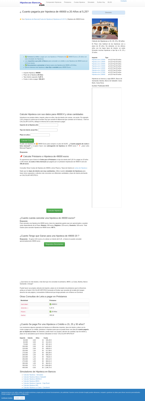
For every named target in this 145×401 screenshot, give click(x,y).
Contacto (124, 1)
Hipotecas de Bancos (32, 19)
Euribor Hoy (101, 2)
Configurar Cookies (6, 398)
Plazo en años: (25, 135)
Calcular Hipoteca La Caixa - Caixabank (36, 387)
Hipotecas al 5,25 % (59, 19)
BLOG (110, 2)
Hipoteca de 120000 (98, 64)
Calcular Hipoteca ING (30, 385)
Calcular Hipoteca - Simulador (33, 375)
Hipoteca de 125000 (98, 70)
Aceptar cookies (19, 398)
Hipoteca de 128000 (98, 74)
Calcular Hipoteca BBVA (31, 381)
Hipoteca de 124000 (98, 68)
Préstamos (67, 2)
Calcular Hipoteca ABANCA (32, 379)
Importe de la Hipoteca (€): (29, 125)
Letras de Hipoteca (80, 168)
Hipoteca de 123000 (98, 66)
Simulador (91, 2)
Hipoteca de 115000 (98, 59)
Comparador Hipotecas (53, 2)
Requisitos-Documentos (54, 244)
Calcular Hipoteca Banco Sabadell (34, 377)
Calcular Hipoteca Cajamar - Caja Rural (36, 383)
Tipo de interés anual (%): (29, 130)
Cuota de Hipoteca (46, 19)
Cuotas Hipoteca (79, 2)
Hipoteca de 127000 (98, 72)
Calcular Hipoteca (54, 211)
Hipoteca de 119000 (98, 62)
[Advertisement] (54, 37)
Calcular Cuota (26, 141)
